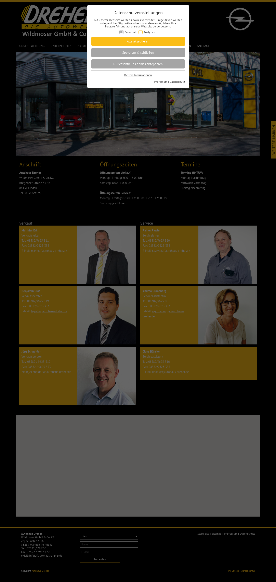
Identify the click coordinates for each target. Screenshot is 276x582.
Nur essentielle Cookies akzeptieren (138, 64)
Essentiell (130, 32)
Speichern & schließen (138, 52)
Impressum (160, 82)
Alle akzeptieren (138, 41)
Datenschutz (177, 82)
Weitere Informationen (138, 75)
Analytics (149, 32)
